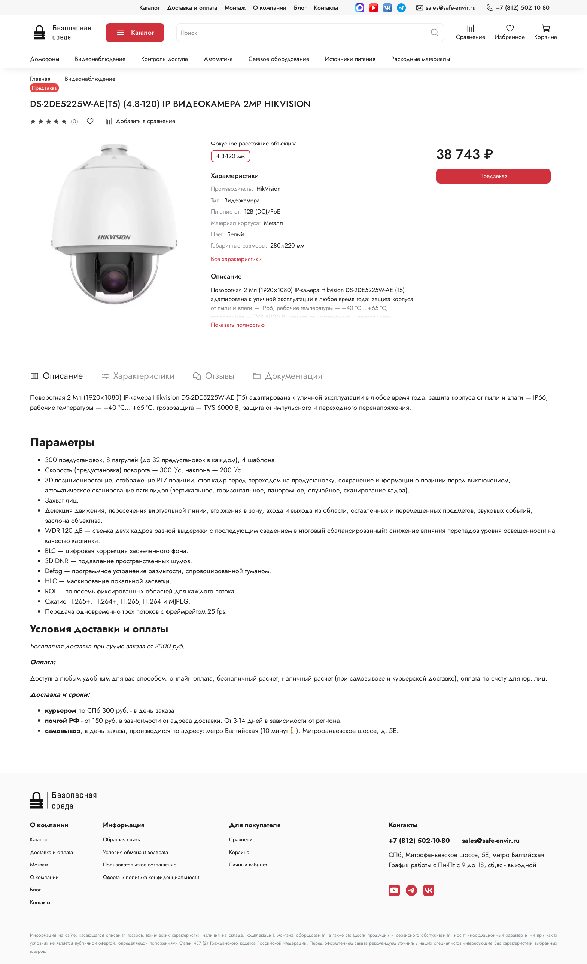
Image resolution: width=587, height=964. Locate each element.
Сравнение (242, 839)
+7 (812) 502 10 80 (518, 7)
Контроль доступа (164, 59)
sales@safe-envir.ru (446, 7)
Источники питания (350, 59)
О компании (269, 7)
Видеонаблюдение (100, 59)
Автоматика (218, 59)
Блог (300, 7)
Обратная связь (121, 839)
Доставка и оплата (192, 7)
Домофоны (44, 59)
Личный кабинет (248, 864)
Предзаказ (493, 176)
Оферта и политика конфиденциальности (151, 877)
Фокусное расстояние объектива (254, 143)
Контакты (326, 7)
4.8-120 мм (230, 156)
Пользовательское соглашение (139, 864)
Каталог (149, 7)
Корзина (239, 852)
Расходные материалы (420, 59)
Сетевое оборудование (279, 59)
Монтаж (235, 7)
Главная (40, 78)
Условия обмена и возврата (135, 852)
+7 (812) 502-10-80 (419, 840)
